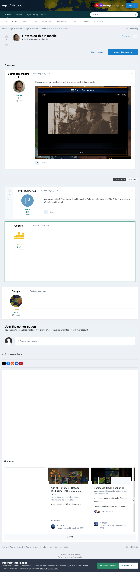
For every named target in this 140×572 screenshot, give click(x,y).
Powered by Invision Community (70, 557)
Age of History (11, 5)
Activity (19, 14)
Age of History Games (49, 568)
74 (16, 312)
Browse (8, 15)
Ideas (124, 491)
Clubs (4, 21)
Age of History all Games (36, 14)
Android (85, 21)
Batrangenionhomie (39, 39)
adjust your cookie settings (77, 566)
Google (18, 225)
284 (19, 247)
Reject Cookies (128, 565)
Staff (35, 21)
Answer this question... (28, 341)
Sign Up (132, 6)
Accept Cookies (108, 565)
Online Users (47, 21)
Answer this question (123, 52)
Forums (15, 21)
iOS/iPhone (98, 21)
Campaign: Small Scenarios (109, 488)
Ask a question (97, 52)
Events (26, 21)
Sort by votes (120, 179)
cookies (18, 566)
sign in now (61, 330)
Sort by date (132, 179)
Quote (43, 163)
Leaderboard (62, 21)
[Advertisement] (67, 251)
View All (70, 537)
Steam (75, 21)
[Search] (104, 14)
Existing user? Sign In (113, 6)
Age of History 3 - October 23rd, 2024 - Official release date (66, 491)
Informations (56, 500)
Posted (40, 74)
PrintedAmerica (27, 190)
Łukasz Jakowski (58, 497)
